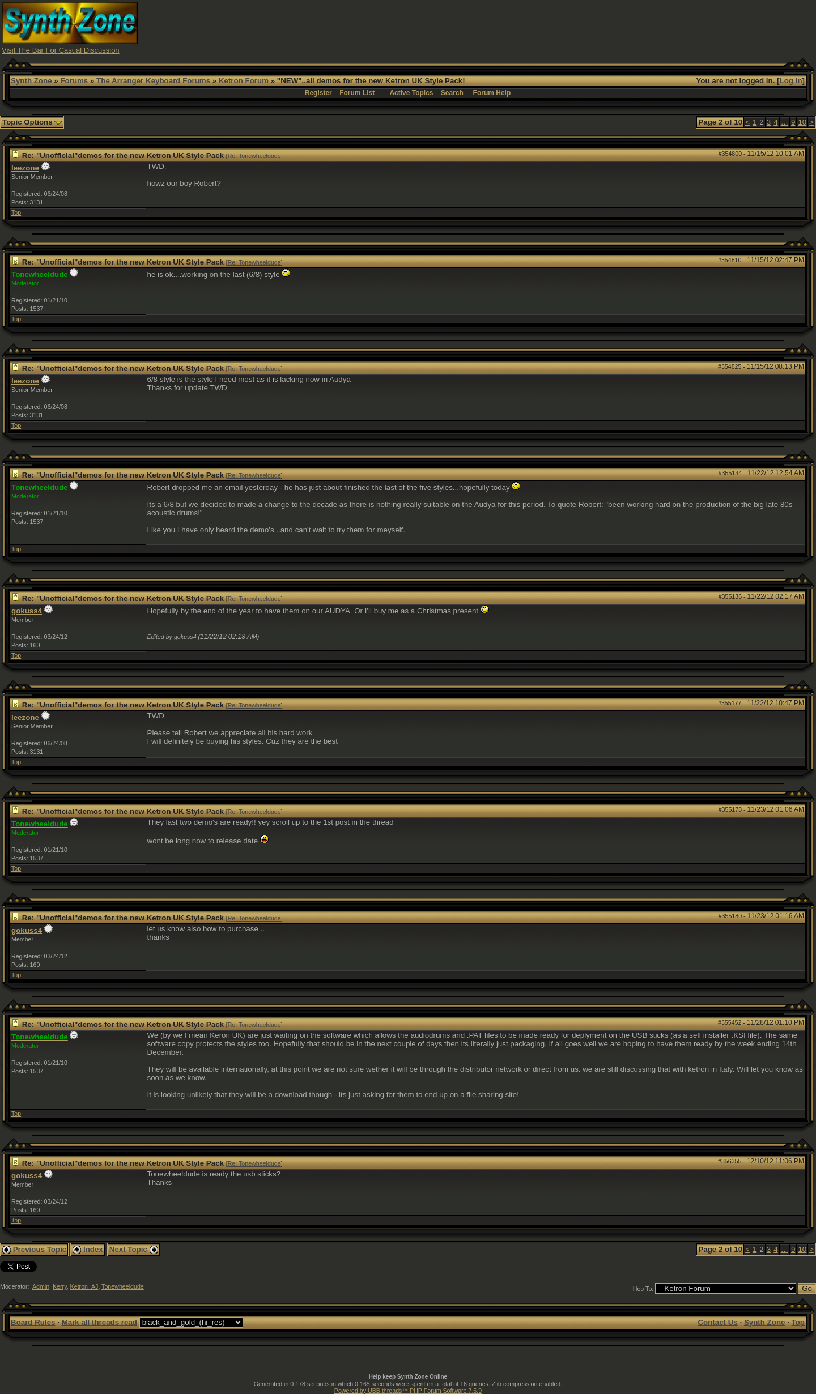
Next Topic (133, 1249)
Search (452, 93)
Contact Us (717, 1322)
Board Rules (33, 1322)
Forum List (357, 93)
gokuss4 (26, 611)
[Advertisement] (608, 27)
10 (802, 122)
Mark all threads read (99, 1322)
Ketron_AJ (84, 1286)
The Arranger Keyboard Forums (153, 80)
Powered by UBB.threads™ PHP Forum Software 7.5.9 (408, 1390)
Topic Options (32, 122)
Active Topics (411, 93)
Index (88, 1249)
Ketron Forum (244, 80)
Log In (791, 80)
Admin (40, 1286)
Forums (74, 80)
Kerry (60, 1286)
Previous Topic (34, 1249)
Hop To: (643, 1288)
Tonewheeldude (122, 1286)
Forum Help (492, 93)
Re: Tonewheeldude (254, 155)
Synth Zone (31, 80)
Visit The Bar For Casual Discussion (61, 50)
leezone (25, 168)
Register (318, 93)
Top (16, 212)
